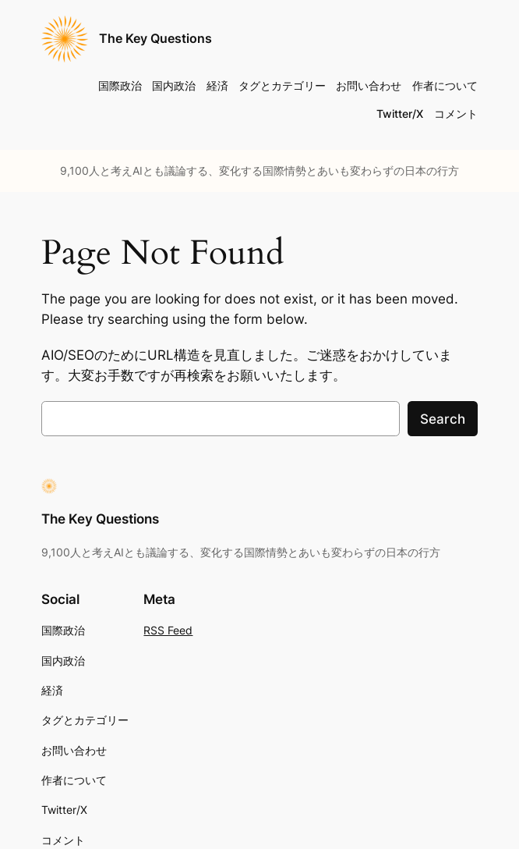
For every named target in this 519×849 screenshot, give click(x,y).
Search (442, 419)
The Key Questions (155, 38)
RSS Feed (167, 630)
